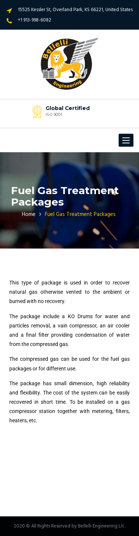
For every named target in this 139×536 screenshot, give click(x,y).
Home (29, 214)
